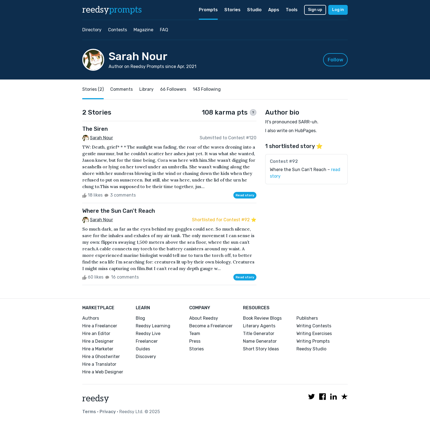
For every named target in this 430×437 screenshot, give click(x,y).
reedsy (95, 398)
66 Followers (173, 89)
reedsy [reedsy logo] (112, 10)
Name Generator (260, 341)
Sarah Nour (101, 137)
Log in (338, 9)
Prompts (208, 9)
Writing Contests (313, 325)
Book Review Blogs (262, 318)
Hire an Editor (96, 333)
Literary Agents (259, 325)
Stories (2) (93, 89)
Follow (335, 60)
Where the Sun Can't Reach (118, 211)
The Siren (95, 129)
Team (194, 333)
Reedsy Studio (311, 348)
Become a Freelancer (211, 325)
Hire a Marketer (97, 348)
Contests (117, 29)
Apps (273, 9)
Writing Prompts (313, 341)
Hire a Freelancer (99, 325)
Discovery (146, 356)
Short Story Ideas (261, 348)
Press (194, 341)
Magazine (143, 29)
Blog (140, 318)
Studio (254, 9)
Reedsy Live (148, 333)
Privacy (108, 411)
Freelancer (147, 341)
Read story (245, 195)
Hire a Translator (99, 364)
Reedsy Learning (153, 325)
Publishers (307, 318)
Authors (90, 318)
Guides (143, 348)
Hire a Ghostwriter (101, 356)
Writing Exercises (314, 333)
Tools (292, 9)
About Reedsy (203, 318)
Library (146, 89)
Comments (121, 89)
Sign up (315, 9)
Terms (89, 411)
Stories (232, 9)
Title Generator (258, 333)
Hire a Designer (98, 341)
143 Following (207, 89)
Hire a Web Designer (102, 371)
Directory (91, 29)
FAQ (164, 29)
